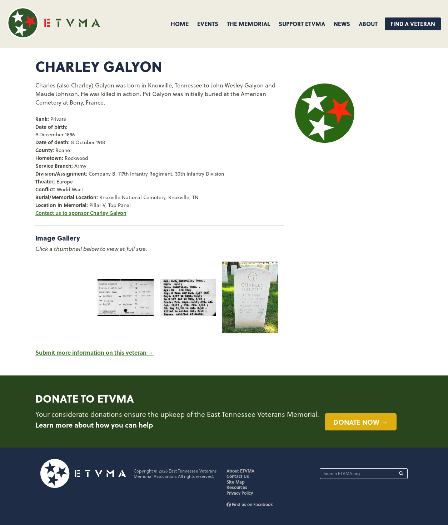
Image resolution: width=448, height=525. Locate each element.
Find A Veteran (412, 24)
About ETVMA (240, 471)
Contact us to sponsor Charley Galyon (80, 212)
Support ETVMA (302, 24)
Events (207, 24)
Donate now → (360, 422)
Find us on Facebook (250, 504)
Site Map (236, 482)
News (342, 24)
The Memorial (248, 24)
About (368, 24)
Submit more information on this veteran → (94, 352)
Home (180, 24)
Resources (237, 487)
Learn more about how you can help (94, 425)
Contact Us (238, 476)
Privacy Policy (240, 493)
